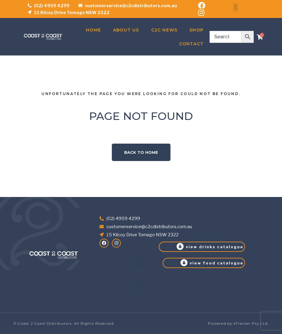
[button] (235, 8)
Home (93, 30)
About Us (126, 30)
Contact (191, 43)
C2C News (164, 30)
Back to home (141, 152)
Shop (196, 30)
